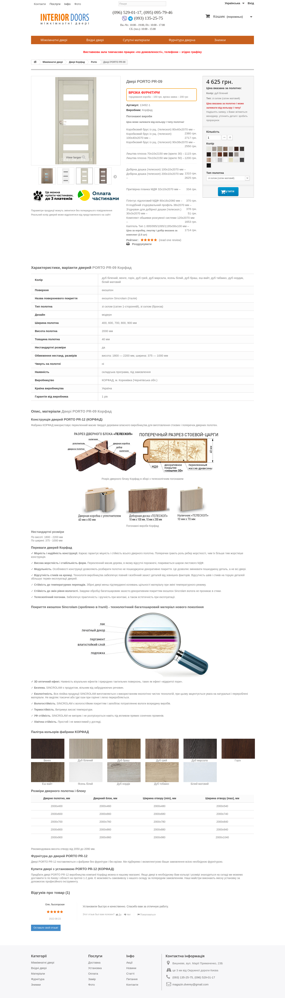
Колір (210, 143)
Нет (127, 914)
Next (115, 176)
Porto (94, 62)
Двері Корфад (77, 62)
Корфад (147, 110)
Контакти (40, 4)
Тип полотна (215, 172)
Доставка (94, 962)
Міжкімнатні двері (54, 40)
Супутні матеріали (136, 40)
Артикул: (132, 105)
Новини (131, 968)
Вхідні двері (95, 40)
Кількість (212, 131)
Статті (130, 973)
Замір (92, 979)
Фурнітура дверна (182, 40)
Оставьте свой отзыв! (46, 927)
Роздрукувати (142, 244)
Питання (132, 979)
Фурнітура (37, 979)
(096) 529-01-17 (127, 12)
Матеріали (38, 973)
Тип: (208, 98)
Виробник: (133, 110)
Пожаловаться (146, 914)
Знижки (220, 40)
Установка (95, 968)
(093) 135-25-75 (148, 18)
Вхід (251, 3)
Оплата (93, 973)
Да (118, 914)
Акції (129, 962)
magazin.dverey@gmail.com (190, 984)
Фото (77, 4)
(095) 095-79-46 (158, 12)
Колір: (210, 93)
